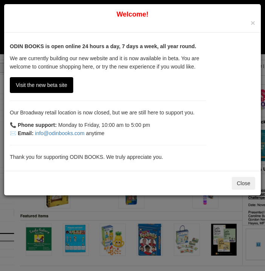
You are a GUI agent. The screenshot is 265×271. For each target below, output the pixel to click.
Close (243, 183)
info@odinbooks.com (60, 133)
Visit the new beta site (41, 85)
